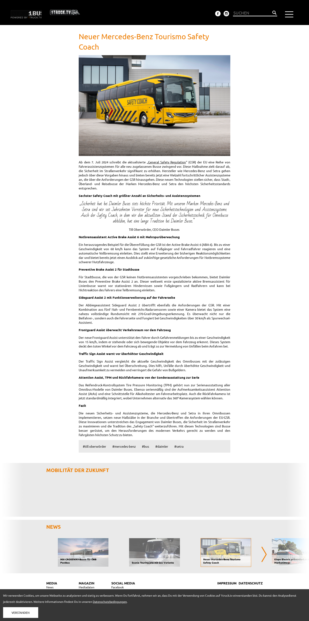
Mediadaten (86, 587)
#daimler (161, 446)
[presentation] (264, 555)
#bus (145, 446)
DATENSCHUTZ (251, 583)
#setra (179, 446)
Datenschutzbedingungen (110, 601)
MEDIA (51, 583)
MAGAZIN (86, 583)
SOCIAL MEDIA (123, 583)
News (49, 587)
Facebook (117, 587)
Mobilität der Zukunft (77, 470)
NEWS (53, 526)
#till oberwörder (94, 446)
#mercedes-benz (124, 446)
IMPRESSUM (227, 583)
